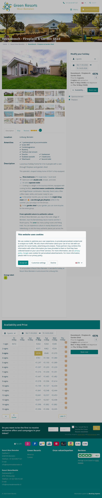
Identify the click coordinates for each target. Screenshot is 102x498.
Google (25, 253)
